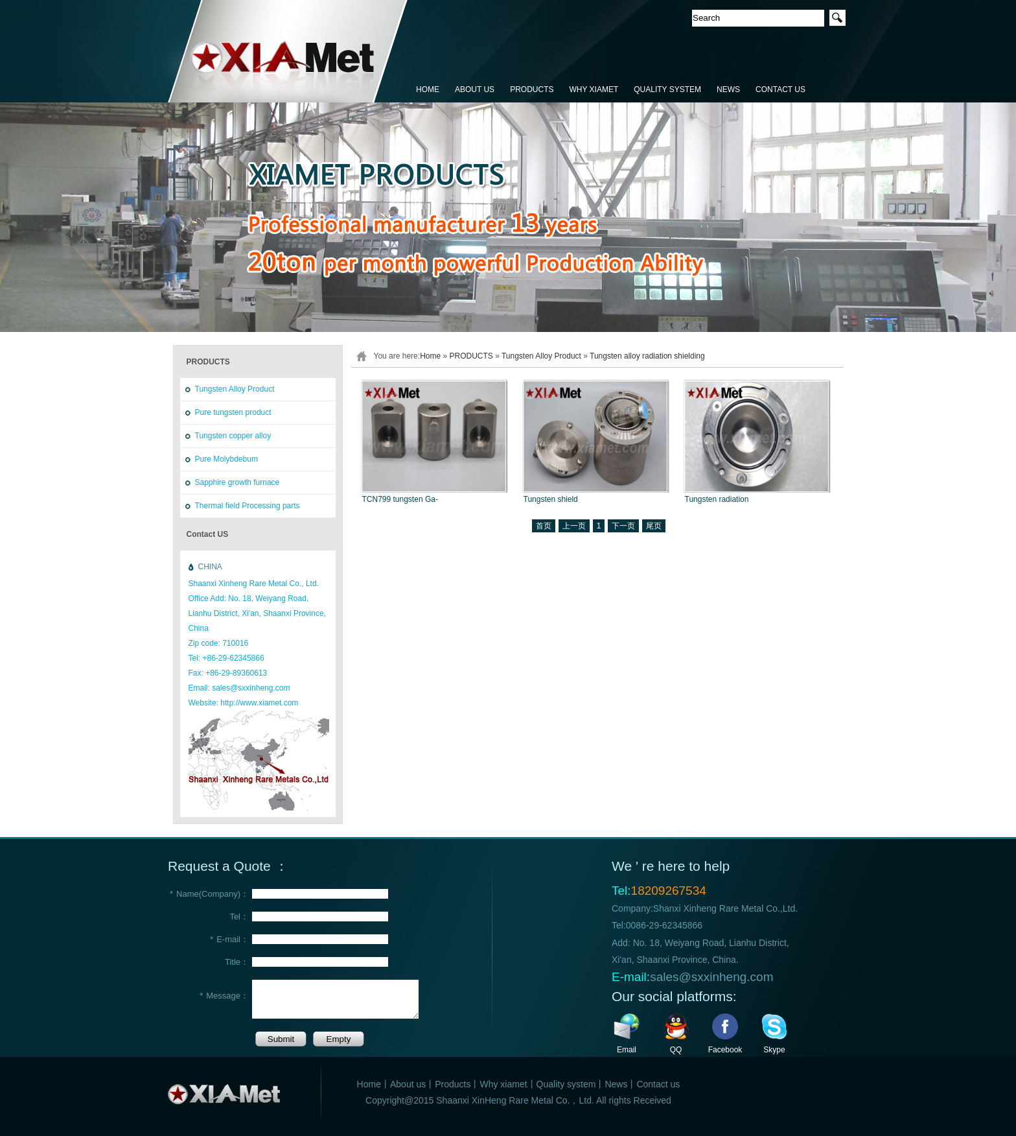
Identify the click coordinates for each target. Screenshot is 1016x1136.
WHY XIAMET (593, 89)
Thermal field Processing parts (247, 505)
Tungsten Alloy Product (235, 389)
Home (430, 356)
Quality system (566, 1084)
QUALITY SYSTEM (667, 89)
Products (452, 1084)
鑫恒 (288, 52)
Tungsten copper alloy (233, 435)
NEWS (728, 89)
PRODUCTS (531, 89)
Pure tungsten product (233, 412)
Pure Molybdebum (226, 459)
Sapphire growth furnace (237, 482)
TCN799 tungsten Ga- (400, 499)
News (616, 1084)
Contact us (658, 1084)
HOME (427, 89)
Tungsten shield (551, 499)
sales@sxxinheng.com (711, 977)
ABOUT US (474, 89)
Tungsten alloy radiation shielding (647, 356)
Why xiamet (503, 1084)
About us (408, 1084)
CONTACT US (780, 89)
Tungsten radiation (717, 499)
